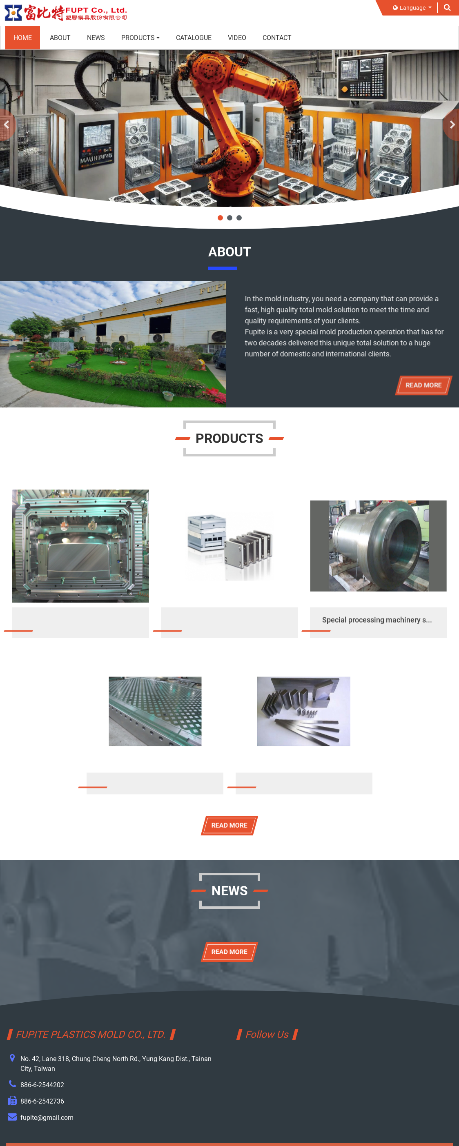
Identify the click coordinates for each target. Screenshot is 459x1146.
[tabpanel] (229, 123)
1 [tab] (220, 217)
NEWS (96, 38)
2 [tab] (229, 217)
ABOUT (60, 38)
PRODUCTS (140, 38)
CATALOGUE (194, 38)
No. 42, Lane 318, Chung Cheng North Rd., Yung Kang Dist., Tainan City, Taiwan (116, 1064)
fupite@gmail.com (47, 1118)
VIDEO (237, 38)
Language (410, 7)
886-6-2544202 (42, 1085)
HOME (22, 38)
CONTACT (277, 38)
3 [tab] (239, 217)
